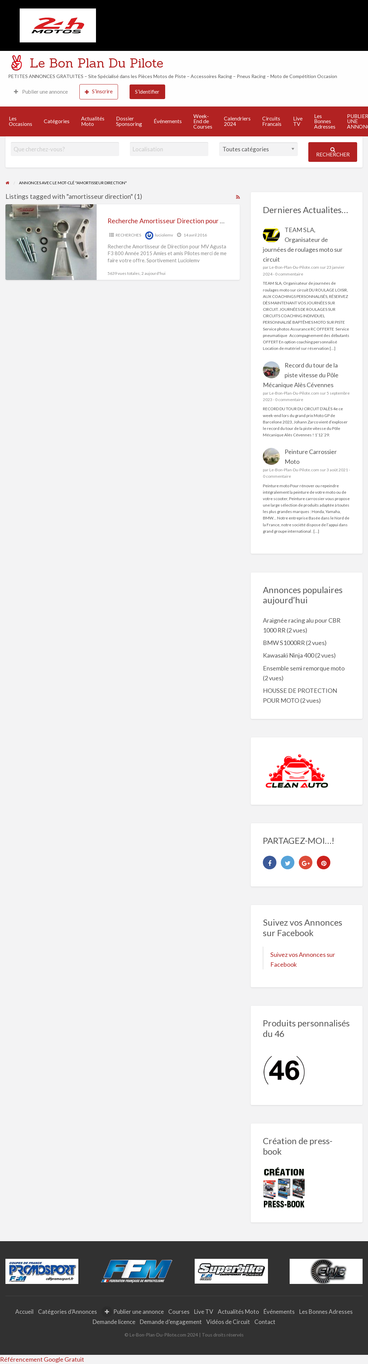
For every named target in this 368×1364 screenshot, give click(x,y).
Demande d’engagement (171, 1321)
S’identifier (147, 92)
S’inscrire (99, 91)
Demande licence (114, 1321)
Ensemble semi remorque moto (304, 668)
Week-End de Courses (202, 121)
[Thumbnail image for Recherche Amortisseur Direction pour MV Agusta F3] (51, 242)
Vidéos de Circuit (228, 1321)
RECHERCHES (128, 235)
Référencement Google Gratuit (42, 1359)
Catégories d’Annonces (67, 1311)
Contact (264, 1321)
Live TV (298, 121)
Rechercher (333, 152)
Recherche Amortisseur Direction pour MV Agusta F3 (184, 221)
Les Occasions (20, 121)
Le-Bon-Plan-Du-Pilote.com (294, 267)
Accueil (24, 1311)
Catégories (57, 121)
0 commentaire (289, 274)
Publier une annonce (41, 92)
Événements (168, 121)
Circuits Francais (272, 121)
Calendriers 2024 (237, 121)
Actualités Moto (92, 121)
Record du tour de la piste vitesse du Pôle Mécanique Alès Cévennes (300, 375)
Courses (179, 1311)
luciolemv (164, 235)
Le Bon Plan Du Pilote (96, 63)
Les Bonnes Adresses (324, 121)
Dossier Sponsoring (129, 121)
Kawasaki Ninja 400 (288, 655)
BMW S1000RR (284, 642)
